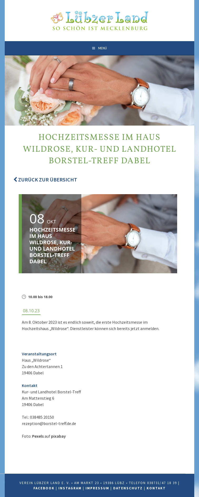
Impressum (97, 488)
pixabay (58, 436)
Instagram (70, 488)
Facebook (43, 488)
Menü (102, 48)
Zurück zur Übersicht (45, 179)
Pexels (38, 436)
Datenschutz (128, 488)
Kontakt (156, 488)
